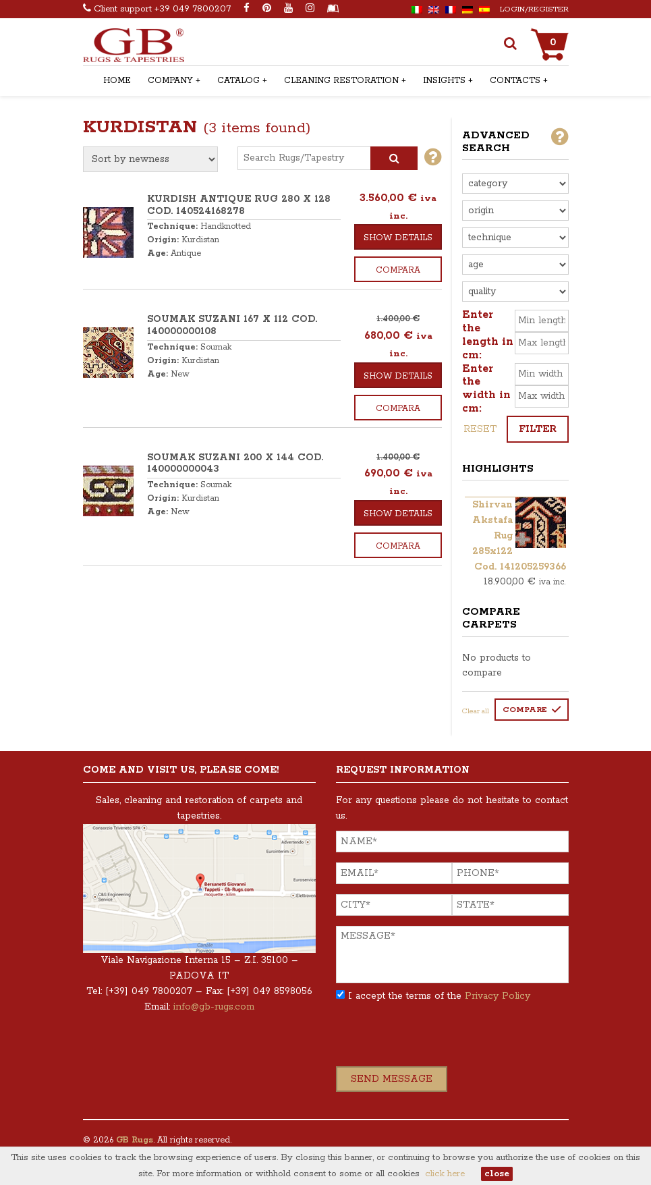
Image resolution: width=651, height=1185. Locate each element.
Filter (538, 429)
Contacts (515, 81)
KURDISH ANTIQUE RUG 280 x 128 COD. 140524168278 (239, 205)
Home (117, 81)
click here (445, 1174)
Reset (480, 429)
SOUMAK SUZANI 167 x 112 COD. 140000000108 (232, 325)
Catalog (238, 81)
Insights (444, 81)
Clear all (475, 711)
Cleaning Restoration (341, 81)
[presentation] (438, 1040)
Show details (398, 238)
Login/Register (534, 9)
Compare (525, 710)
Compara (398, 270)
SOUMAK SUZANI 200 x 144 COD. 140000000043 (235, 463)
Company (170, 81)
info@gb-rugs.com (213, 1007)
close (496, 1174)
